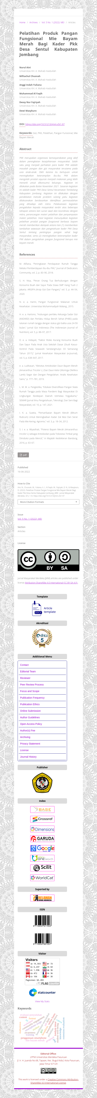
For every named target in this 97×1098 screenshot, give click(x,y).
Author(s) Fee (27, 730)
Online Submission (30, 710)
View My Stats (42, 1001)
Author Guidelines (30, 717)
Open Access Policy (31, 724)
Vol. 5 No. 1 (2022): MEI (53, 22)
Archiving (25, 737)
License (24, 750)
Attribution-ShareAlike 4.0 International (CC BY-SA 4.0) (51, 582)
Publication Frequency (32, 697)
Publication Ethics (30, 704)
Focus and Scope (29, 691)
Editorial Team (28, 671)
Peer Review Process (32, 684)
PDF (24, 455)
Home (22, 22)
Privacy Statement (30, 743)
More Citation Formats (32, 502)
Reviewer (25, 678)
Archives (33, 22)
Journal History (28, 756)
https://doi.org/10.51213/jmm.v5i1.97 (45, 124)
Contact (24, 664)
